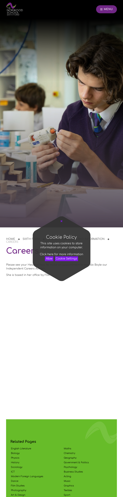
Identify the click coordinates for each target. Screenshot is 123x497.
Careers (12, 242)
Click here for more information (61, 254)
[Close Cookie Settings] (61, 221)
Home (10, 239)
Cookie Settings (66, 258)
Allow (49, 258)
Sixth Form (31, 239)
